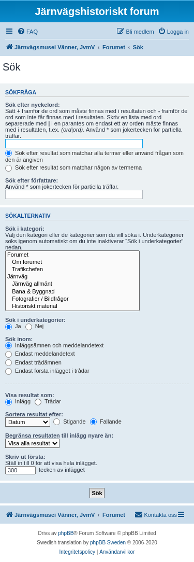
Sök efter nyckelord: (32, 105)
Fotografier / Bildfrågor (72, 299)
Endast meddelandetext (40, 353)
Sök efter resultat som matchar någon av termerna (73, 167)
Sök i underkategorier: (35, 320)
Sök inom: (19, 339)
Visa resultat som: (29, 395)
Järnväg (72, 276)
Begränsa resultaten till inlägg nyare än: (59, 435)
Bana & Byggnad (72, 292)
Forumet (72, 255)
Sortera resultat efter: (34, 414)
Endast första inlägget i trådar (47, 371)
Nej (34, 326)
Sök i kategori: (24, 229)
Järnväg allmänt (72, 284)
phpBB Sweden (108, 542)
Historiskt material (72, 306)
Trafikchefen (72, 269)
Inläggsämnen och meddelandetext (54, 345)
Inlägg (18, 401)
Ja (13, 326)
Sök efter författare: (31, 180)
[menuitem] (27, 31)
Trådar (48, 401)
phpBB (65, 533)
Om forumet (72, 262)
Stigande (69, 421)
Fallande (106, 421)
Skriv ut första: (25, 457)
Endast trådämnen (33, 362)
